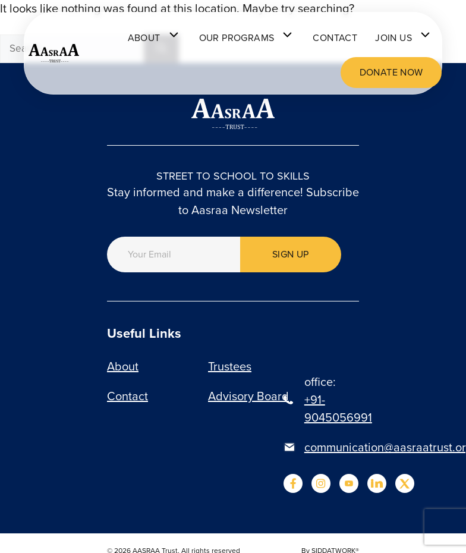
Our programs (247, 37)
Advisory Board (248, 396)
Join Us (404, 37)
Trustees (229, 366)
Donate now (391, 72)
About (154, 37)
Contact (335, 38)
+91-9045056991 (338, 408)
